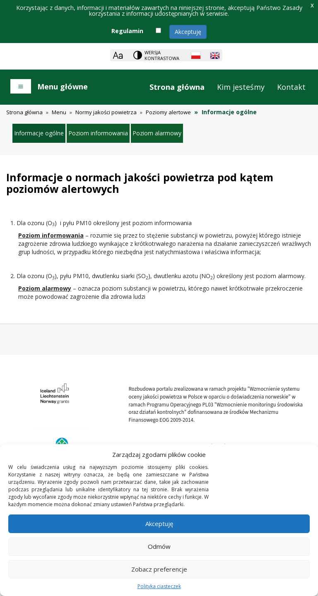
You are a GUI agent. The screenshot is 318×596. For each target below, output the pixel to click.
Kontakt (291, 87)
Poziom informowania (98, 133)
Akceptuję (188, 32)
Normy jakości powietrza (106, 112)
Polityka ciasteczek (159, 586)
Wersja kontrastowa (162, 55)
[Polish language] (195, 55)
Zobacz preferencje (159, 569)
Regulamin (127, 31)
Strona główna (177, 87)
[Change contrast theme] (157, 55)
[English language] (214, 55)
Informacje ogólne (39, 133)
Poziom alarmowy (156, 133)
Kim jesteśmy (241, 87)
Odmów (159, 546)
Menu (59, 112)
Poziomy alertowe (168, 112)
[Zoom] (117, 55)
